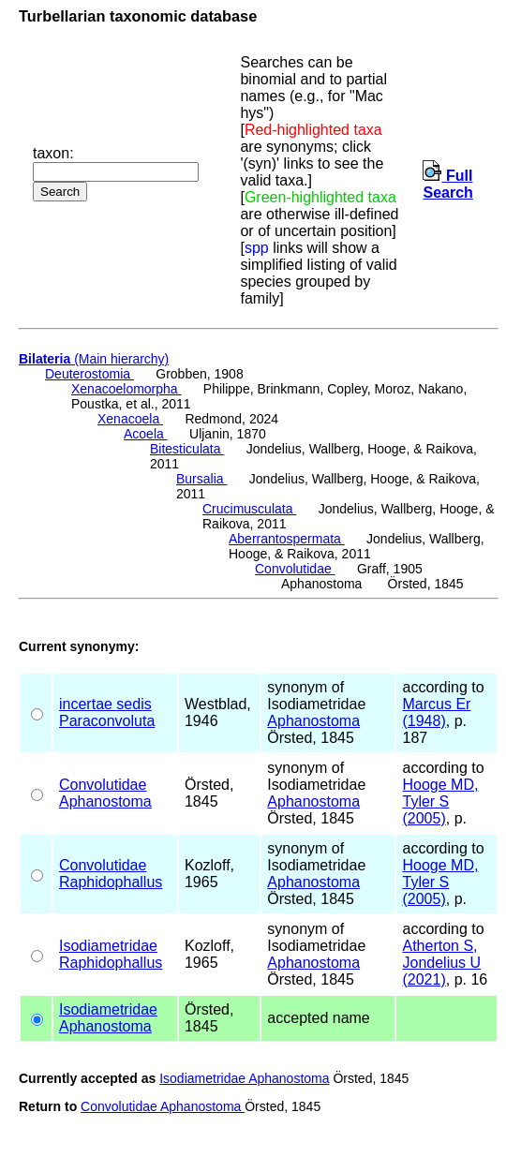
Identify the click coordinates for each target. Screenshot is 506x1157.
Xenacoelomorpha (126, 388)
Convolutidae (295, 568)
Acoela (146, 433)
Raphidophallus (110, 882)
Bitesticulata (187, 448)
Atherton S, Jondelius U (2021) (441, 962)
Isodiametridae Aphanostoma (244, 1078)
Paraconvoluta (107, 721)
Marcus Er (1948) (436, 712)
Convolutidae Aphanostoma (163, 1106)
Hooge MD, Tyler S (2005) (440, 801)
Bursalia (201, 478)
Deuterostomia (89, 373)
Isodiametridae (108, 946)
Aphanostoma (313, 721)
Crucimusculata (249, 508)
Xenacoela (130, 418)
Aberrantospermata (287, 538)
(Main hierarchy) (94, 358)
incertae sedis (105, 704)
